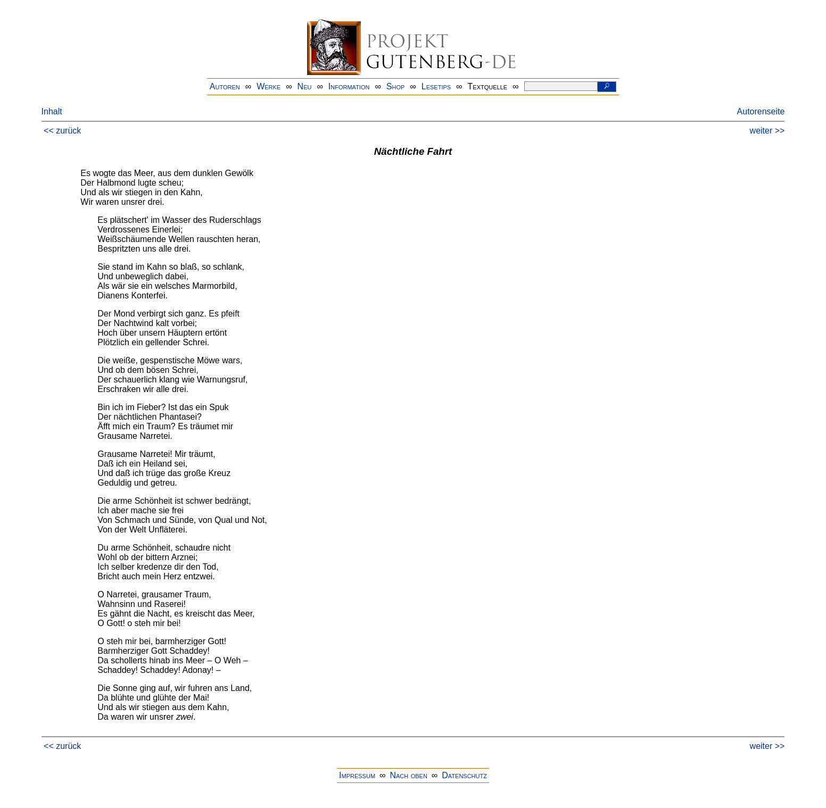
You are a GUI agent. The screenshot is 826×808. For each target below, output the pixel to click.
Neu (305, 86)
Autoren (225, 86)
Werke (268, 86)
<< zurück (62, 130)
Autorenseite (761, 111)
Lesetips (436, 86)
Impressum (357, 775)
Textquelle (488, 86)
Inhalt (52, 111)
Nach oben (408, 775)
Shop (395, 86)
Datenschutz (464, 775)
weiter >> (767, 130)
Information (349, 86)
